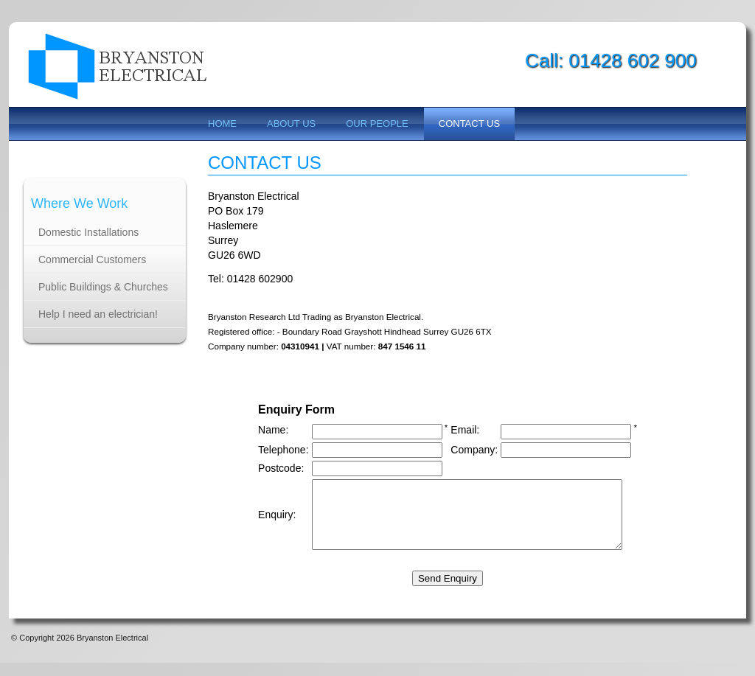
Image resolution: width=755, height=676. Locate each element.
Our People (377, 123)
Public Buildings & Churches (103, 287)
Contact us (469, 123)
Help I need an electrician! (98, 314)
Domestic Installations (88, 232)
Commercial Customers (92, 259)
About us (291, 123)
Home (222, 123)
